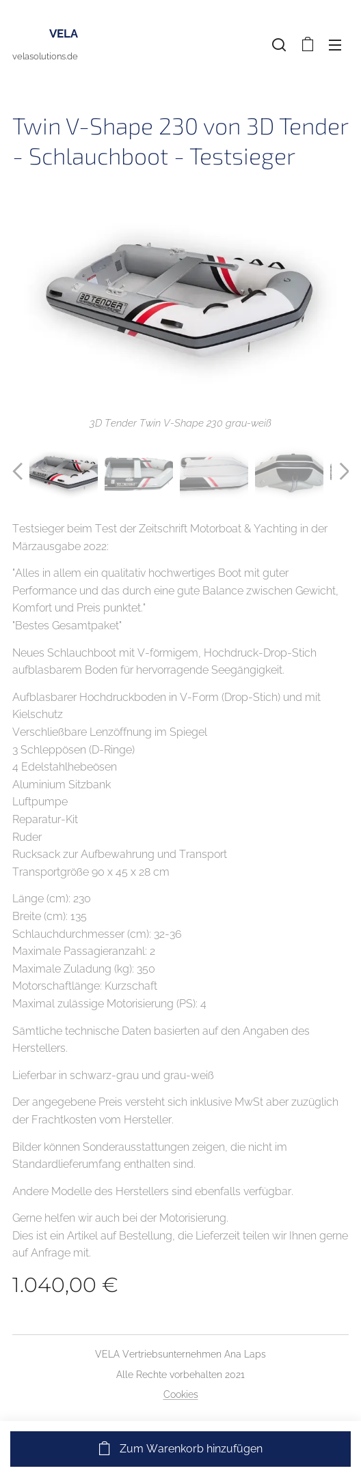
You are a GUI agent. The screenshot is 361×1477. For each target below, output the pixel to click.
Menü (335, 45)
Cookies (180, 1394)
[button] (279, 44)
